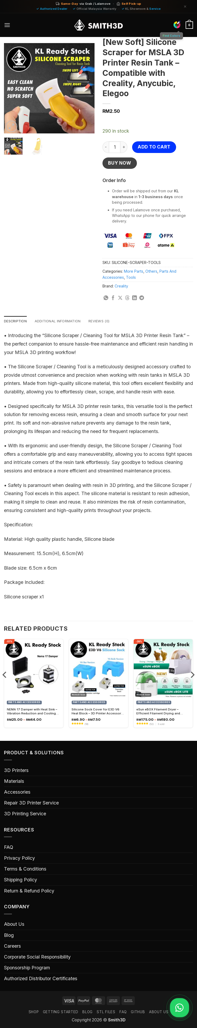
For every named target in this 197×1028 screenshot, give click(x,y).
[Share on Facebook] (113, 298)
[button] (7, 25)
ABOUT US (158, 1012)
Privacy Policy (19, 858)
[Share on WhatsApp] (106, 298)
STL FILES (106, 1012)
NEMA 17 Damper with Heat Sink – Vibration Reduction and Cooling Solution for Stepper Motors (32, 712)
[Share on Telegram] (141, 298)
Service (155, 9)
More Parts (133, 271)
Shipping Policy (20, 880)
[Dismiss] (185, 6)
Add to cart (154, 147)
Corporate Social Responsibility (37, 957)
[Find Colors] (176, 24)
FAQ (8, 847)
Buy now (119, 163)
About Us (14, 924)
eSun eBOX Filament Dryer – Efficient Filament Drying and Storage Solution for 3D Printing (160, 712)
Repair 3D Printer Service (31, 803)
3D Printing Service (25, 814)
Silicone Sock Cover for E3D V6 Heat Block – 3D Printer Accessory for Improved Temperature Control (97, 712)
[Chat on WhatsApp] (177, 1007)
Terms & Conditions (25, 869)
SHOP (34, 1012)
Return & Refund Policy (29, 891)
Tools (131, 277)
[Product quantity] (114, 147)
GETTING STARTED (60, 1012)
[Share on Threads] (127, 298)
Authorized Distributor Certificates (40, 979)
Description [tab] (16, 321)
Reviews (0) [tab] (106, 321)
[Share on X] (120, 298)
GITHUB (138, 1012)
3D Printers (16, 771)
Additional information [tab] (62, 321)
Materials (14, 781)
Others (151, 271)
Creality (121, 286)
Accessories (17, 792)
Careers (12, 946)
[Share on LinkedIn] (134, 298)
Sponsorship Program (27, 968)
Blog (9, 935)
